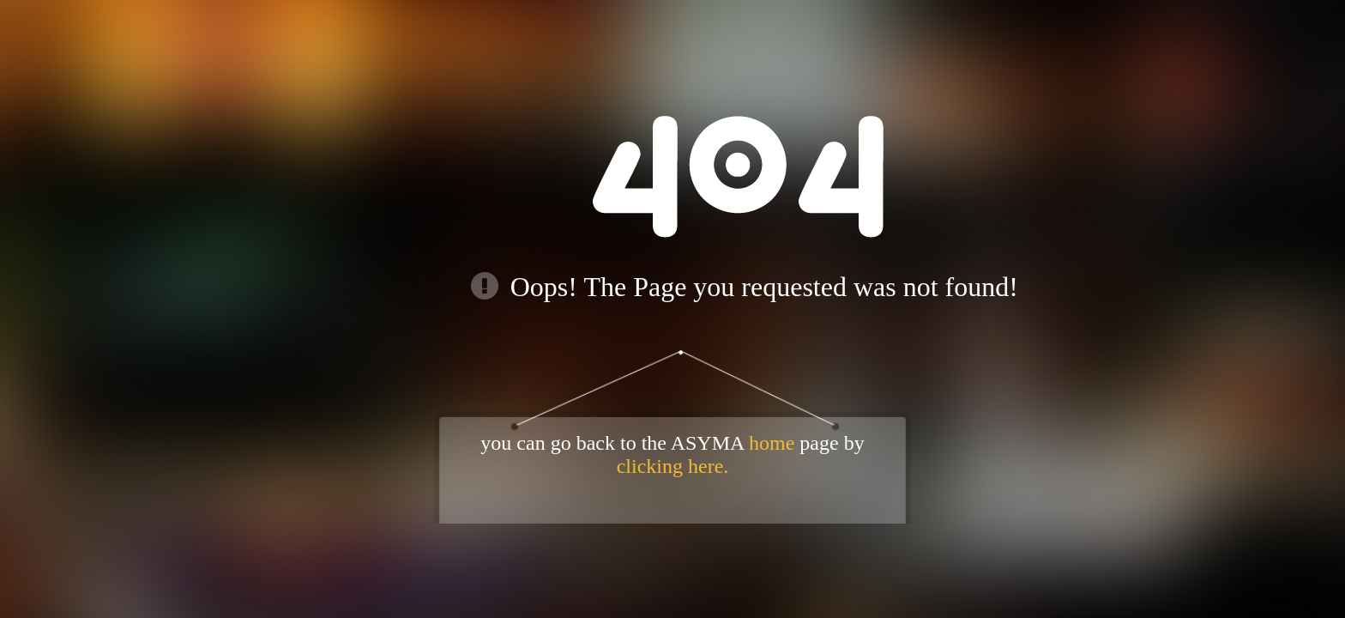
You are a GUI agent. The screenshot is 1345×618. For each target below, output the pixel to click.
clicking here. (673, 466)
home (771, 443)
